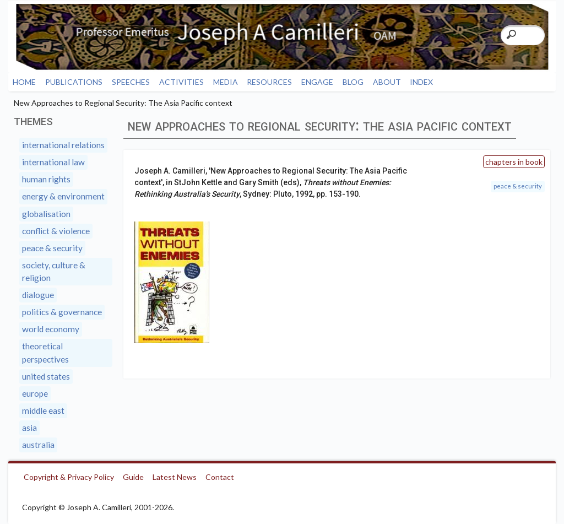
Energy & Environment (63, 196)
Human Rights (46, 179)
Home (24, 82)
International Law (53, 162)
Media (225, 82)
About (387, 82)
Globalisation (46, 214)
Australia (38, 445)
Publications (73, 82)
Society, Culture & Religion (53, 271)
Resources (269, 82)
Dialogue (38, 295)
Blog (353, 82)
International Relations (63, 145)
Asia (29, 428)
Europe (35, 393)
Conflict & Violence (56, 231)
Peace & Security (518, 186)
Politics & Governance (62, 312)
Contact (219, 477)
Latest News (175, 477)
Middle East (43, 410)
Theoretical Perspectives (45, 352)
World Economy (50, 329)
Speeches (131, 82)
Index (421, 82)
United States (46, 376)
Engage (317, 82)
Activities (181, 82)
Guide (133, 477)
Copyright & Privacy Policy (69, 477)
